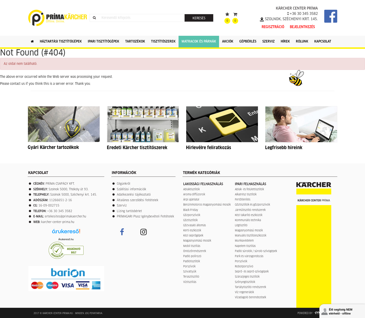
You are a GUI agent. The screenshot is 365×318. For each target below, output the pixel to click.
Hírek (285, 41)
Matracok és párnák (199, 41)
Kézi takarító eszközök (248, 215)
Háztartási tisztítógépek (61, 41)
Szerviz (268, 41)
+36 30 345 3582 (302, 14)
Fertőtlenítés (242, 199)
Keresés (199, 18)
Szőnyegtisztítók (245, 282)
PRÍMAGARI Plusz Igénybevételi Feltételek (145, 216)
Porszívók (189, 266)
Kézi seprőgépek (193, 235)
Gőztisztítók (190, 220)
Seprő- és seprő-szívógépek (252, 271)
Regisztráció (273, 27)
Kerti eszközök (192, 230)
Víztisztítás (189, 282)
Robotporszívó (244, 266)
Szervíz (122, 205)
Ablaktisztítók (191, 189)
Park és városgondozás (249, 256)
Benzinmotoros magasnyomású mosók (207, 204)
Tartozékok (135, 41)
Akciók (227, 41)
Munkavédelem (244, 240)
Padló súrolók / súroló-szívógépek (256, 251)
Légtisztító (241, 225)
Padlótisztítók (191, 261)
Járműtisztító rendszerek (250, 210)
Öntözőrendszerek (194, 251)
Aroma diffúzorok (194, 194)
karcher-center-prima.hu (57, 222)
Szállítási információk (131, 189)
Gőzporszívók (191, 215)
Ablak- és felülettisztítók (249, 189)
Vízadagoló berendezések (250, 297)
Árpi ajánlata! (191, 199)
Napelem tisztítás (245, 246)
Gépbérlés (247, 41)
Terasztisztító (191, 276)
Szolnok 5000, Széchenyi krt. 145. (73, 194)
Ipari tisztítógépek (103, 41)
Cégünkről (123, 183)
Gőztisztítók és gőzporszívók (252, 204)
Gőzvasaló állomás (194, 225)
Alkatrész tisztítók (246, 194)
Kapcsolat (322, 41)
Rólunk (302, 41)
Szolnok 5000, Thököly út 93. (68, 189)
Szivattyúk (189, 271)
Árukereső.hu (66, 239)
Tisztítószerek (163, 41)
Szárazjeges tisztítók (247, 276)
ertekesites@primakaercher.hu (65, 216)
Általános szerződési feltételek (137, 200)
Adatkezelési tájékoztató (134, 194)
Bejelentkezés (302, 27)
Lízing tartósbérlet (129, 211)
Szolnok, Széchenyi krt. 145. (289, 19)
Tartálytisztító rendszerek (250, 287)
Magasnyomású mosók (197, 240)
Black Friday (190, 210)
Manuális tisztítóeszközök (250, 235)
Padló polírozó (192, 256)
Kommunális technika (248, 220)
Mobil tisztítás (191, 246)
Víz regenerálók (244, 292)
